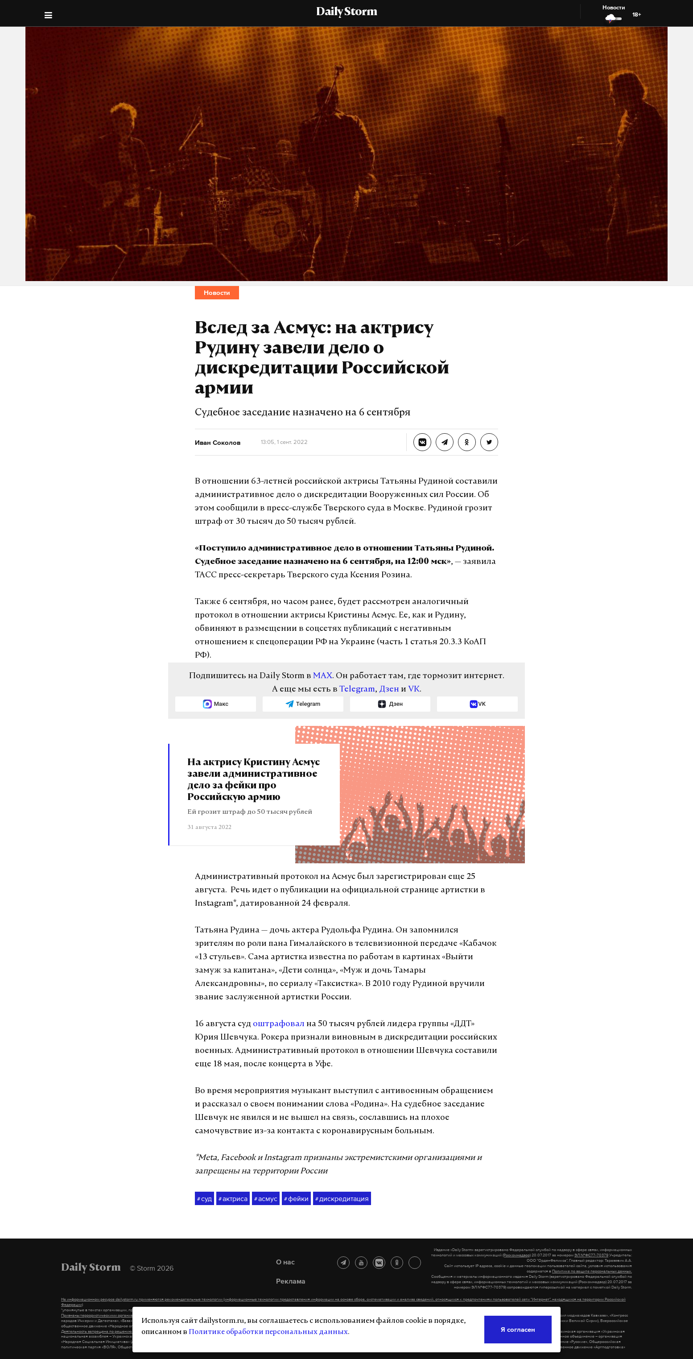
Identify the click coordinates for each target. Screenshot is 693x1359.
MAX (322, 676)
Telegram (357, 689)
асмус (265, 1198)
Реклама (290, 1281)
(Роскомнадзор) (517, 1255)
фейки (296, 1198)
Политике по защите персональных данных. (592, 1271)
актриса (233, 1198)
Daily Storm (346, 12)
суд (204, 1198)
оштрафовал (279, 1024)
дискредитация (342, 1198)
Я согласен (518, 1329)
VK (414, 689)
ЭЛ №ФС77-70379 (591, 1255)
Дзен (389, 689)
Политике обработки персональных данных (268, 1332)
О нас (285, 1262)
